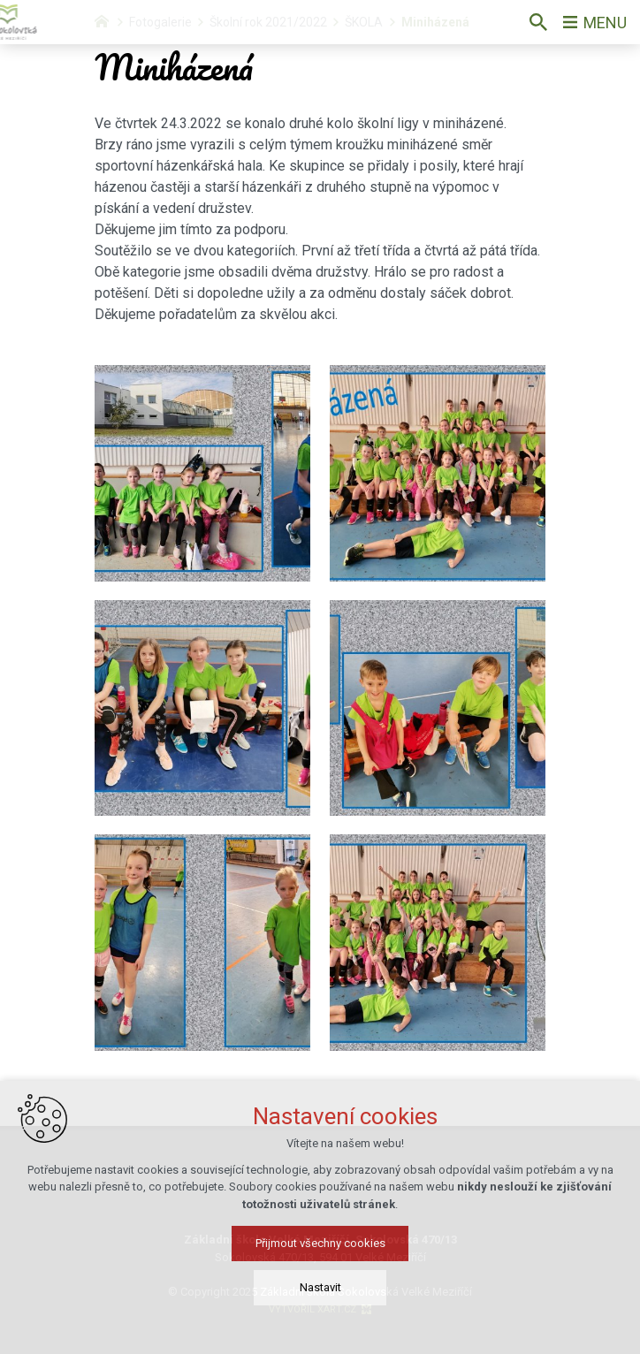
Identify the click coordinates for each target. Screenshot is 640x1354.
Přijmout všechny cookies (320, 1258)
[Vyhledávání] (538, 22)
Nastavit (320, 1302)
